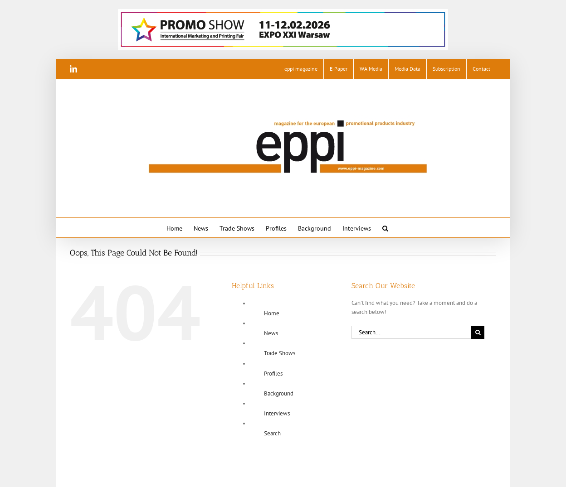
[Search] (477, 332)
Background (278, 393)
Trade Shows (279, 353)
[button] (385, 227)
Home (271, 313)
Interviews (277, 413)
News (271, 333)
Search (272, 433)
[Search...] (411, 332)
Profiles (273, 373)
